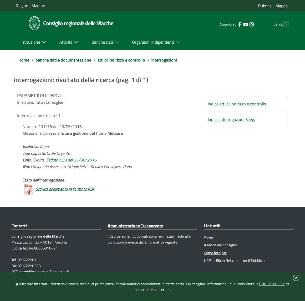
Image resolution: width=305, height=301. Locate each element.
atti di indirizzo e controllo (121, 60)
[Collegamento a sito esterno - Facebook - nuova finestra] (231, 24)
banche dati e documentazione (63, 60)
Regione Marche (30, 5)
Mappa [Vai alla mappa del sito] (281, 6)
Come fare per (215, 253)
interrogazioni (164, 60)
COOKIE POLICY (272, 284)
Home (23, 60)
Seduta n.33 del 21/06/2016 (71, 160)
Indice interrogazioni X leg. (231, 119)
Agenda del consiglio (220, 245)
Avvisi (209, 237)
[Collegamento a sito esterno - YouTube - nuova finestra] (237, 24)
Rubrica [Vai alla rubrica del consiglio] (265, 6)
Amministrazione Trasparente (135, 226)
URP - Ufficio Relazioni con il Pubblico (234, 260)
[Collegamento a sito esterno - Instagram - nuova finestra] (243, 24)
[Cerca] (283, 24)
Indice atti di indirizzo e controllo (237, 104)
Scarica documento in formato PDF (65, 189)
